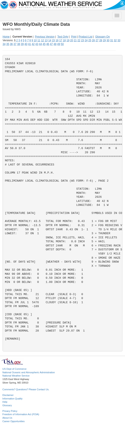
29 (104, 40)
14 (49, 40)
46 (47, 44)
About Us (7, 417)
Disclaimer (8, 395)
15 (53, 40)
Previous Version (44, 36)
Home (6, 36)
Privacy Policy (9, 411)
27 (97, 40)
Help (4, 402)
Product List (85, 36)
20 (71, 40)
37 (15, 44)
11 (38, 40)
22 (78, 40)
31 (111, 40)
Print (73, 36)
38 (18, 44)
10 (35, 40)
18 (64, 40)
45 (44, 44)
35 (7, 44)
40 (25, 44)
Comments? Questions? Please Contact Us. (25, 389)
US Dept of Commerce (14, 369)
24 (86, 40)
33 (118, 40)
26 (93, 40)
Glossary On (102, 36)
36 (11, 44)
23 (82, 40)
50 (62, 44)
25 (89, 40)
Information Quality (12, 398)
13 (46, 40)
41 (29, 44)
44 (40, 44)
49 (58, 44)
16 (57, 40)
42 (33, 44)
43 (36, 44)
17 (60, 40)
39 (22, 44)
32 (115, 40)
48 (55, 44)
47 (51, 44)
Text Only (62, 36)
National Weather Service (16, 375)
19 (67, 40)
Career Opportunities (13, 421)
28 (100, 40)
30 (107, 40)
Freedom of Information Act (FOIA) (20, 414)
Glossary (7, 405)
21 (75, 40)
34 (4, 44)
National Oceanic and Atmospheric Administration (28, 372)
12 (42, 40)
